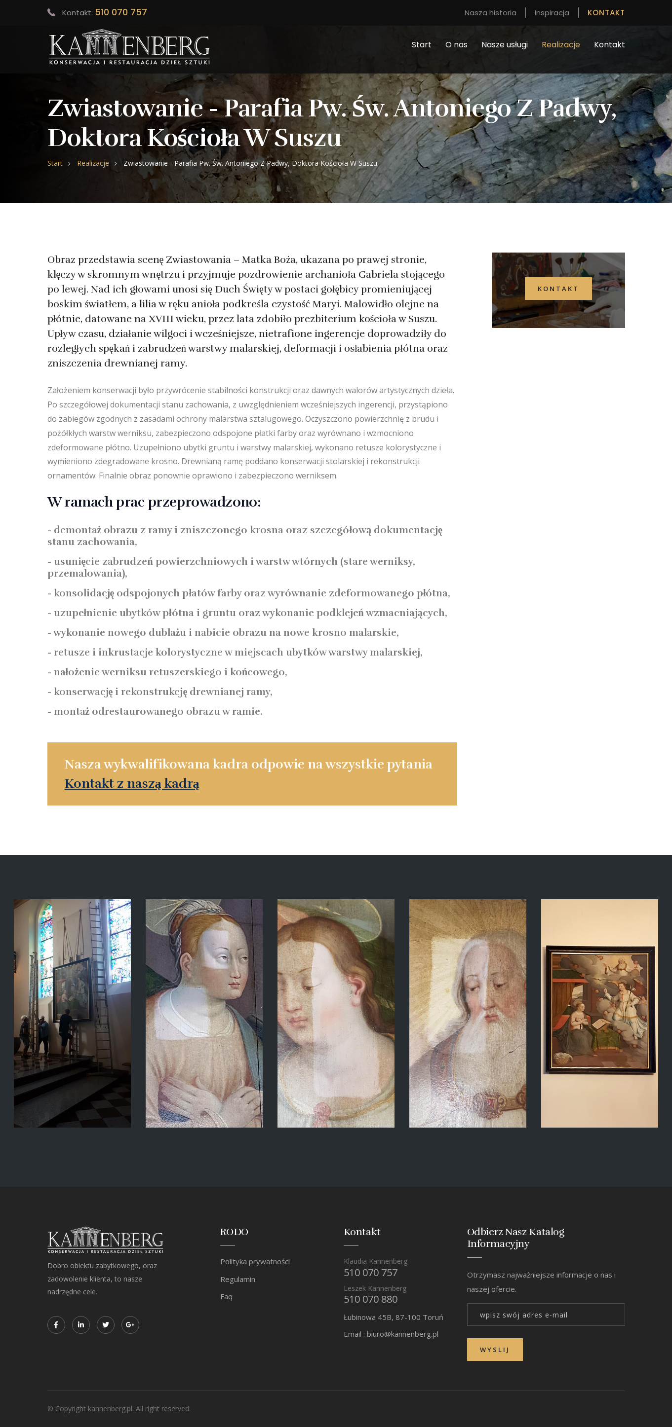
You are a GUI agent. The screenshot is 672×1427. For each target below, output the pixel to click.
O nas (456, 44)
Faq (226, 1296)
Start (422, 44)
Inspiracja (552, 12)
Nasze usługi (504, 44)
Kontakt (609, 44)
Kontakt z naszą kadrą (132, 783)
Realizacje (561, 44)
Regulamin (237, 1279)
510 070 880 (370, 1299)
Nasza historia (490, 12)
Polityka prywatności (255, 1261)
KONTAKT (606, 12)
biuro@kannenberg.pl (402, 1334)
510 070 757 (121, 12)
